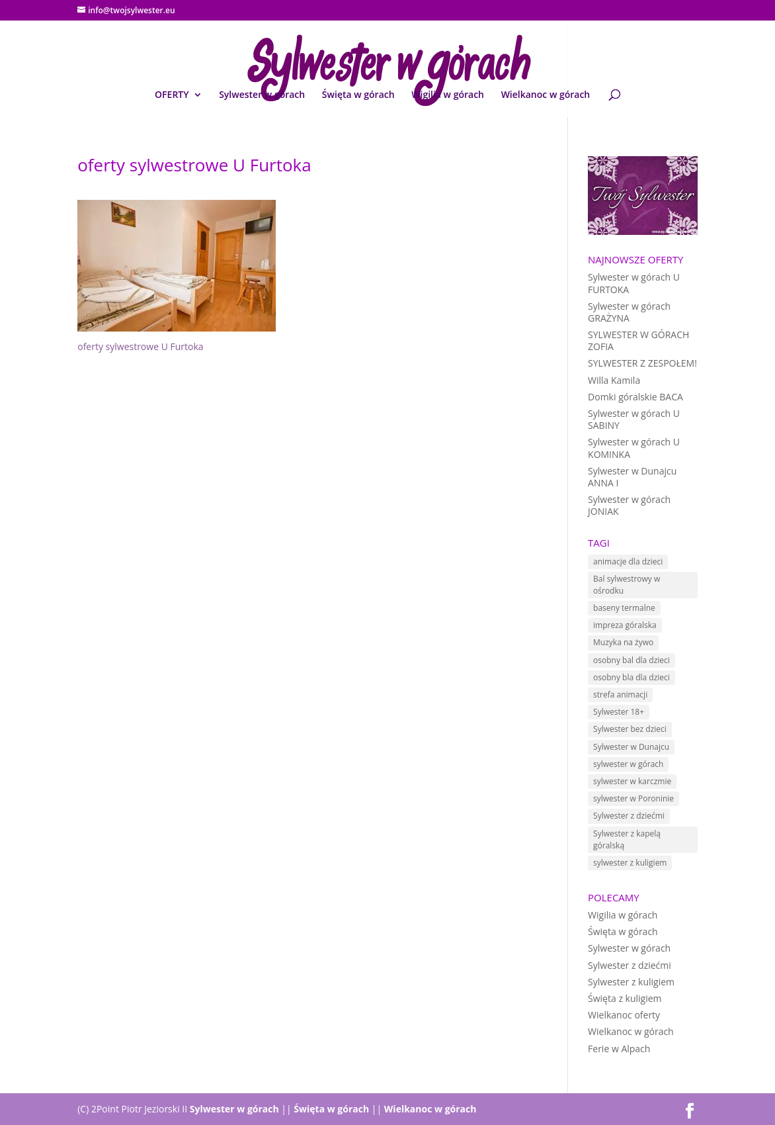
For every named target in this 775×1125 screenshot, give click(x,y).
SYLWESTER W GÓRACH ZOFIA (638, 340)
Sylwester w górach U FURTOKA (634, 283)
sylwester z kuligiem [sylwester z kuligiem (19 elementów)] (630, 862)
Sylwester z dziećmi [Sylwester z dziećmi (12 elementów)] (629, 815)
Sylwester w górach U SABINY (634, 419)
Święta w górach (358, 95)
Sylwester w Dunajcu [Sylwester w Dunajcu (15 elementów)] (631, 746)
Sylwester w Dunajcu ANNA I (632, 477)
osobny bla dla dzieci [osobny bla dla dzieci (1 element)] (631, 677)
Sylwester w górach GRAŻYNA (629, 312)
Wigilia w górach (447, 95)
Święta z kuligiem (625, 998)
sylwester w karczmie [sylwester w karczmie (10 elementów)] (632, 781)
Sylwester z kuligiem (631, 981)
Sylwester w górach (262, 95)
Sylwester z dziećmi (629, 965)
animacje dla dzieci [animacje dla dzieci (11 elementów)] (628, 561)
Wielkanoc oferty (624, 1015)
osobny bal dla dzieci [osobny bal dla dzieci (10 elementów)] (631, 660)
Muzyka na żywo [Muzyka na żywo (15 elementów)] (623, 642)
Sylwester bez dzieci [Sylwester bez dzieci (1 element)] (630, 729)
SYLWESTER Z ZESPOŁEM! (642, 363)
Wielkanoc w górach (546, 95)
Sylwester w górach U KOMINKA (634, 447)
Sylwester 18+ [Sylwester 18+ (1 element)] (618, 711)
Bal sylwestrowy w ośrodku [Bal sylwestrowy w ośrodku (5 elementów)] (626, 584)
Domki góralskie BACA (635, 396)
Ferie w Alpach (619, 1048)
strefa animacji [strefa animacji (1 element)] (620, 694)
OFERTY (171, 95)
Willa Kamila (614, 380)
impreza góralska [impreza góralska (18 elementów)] (625, 625)
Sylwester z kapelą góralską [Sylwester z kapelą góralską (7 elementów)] (627, 839)
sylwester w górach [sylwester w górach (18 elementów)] (628, 764)
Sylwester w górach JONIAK (629, 505)
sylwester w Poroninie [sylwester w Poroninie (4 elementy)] (633, 798)
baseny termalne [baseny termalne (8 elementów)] (624, 607)
